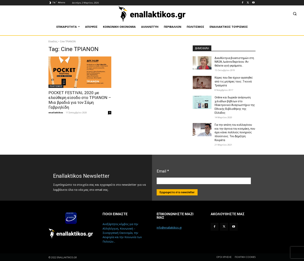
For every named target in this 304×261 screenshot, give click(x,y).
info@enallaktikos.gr (169, 227)
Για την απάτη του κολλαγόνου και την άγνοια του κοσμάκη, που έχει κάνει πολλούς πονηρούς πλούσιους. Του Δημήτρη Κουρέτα (235, 132)
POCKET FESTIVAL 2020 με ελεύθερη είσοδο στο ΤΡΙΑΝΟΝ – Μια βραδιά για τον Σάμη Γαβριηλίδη (79, 100)
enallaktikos (55, 112)
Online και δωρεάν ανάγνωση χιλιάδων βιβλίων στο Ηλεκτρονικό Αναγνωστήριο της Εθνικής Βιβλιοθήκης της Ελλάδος (235, 105)
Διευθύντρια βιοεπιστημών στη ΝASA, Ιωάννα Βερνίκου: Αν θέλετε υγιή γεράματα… (234, 61)
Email (163, 171)
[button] (294, 13)
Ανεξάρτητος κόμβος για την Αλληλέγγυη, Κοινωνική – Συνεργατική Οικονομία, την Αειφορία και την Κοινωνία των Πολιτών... (122, 232)
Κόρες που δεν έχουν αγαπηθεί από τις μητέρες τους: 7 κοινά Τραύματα (234, 81)
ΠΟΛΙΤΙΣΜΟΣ (56, 86)
